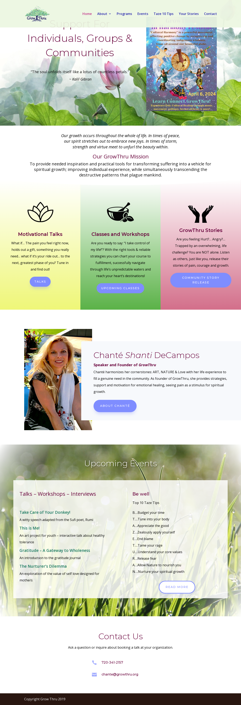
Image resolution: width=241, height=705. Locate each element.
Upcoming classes (120, 288)
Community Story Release (200, 280)
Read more (177, 587)
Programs (124, 14)
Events (142, 14)
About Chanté (115, 406)
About (102, 14)
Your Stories (189, 14)
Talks (40, 281)
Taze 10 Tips (164, 14)
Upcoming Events (120, 463)
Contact (210, 14)
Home (87, 14)
